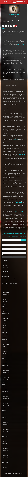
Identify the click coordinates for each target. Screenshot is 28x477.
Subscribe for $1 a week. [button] (8, 86)
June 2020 (5, 441)
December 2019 (6, 455)
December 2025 (6, 292)
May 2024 (5, 330)
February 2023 (5, 365)
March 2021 (5, 419)
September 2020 (6, 434)
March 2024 (5, 334)
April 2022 (5, 389)
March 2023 (5, 363)
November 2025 (6, 294)
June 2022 (5, 384)
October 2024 (5, 318)
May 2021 (5, 415)
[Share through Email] (11, 26)
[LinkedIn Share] (8, 26)
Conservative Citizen (7, 263)
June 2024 (5, 327)
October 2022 (5, 374)
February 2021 (5, 422)
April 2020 (5, 445)
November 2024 (6, 315)
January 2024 (5, 339)
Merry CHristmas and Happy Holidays (10, 283)
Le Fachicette (5, 267)
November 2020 (6, 429)
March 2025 (5, 308)
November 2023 (6, 344)
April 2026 (5, 289)
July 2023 (5, 353)
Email (3, 250)
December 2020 (6, 427)
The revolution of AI (7, 281)
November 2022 (6, 372)
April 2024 (5, 332)
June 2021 (5, 412)
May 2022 (5, 386)
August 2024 (5, 322)
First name (4, 243)
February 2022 (5, 393)
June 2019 (5, 467)
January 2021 (5, 424)
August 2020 (5, 436)
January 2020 (5, 453)
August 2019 (5, 462)
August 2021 (5, 408)
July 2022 (5, 382)
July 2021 (5, 410)
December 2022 (6, 370)
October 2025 (5, 296)
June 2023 (5, 356)
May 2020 (5, 443)
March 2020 (5, 448)
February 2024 (5, 337)
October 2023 (5, 346)
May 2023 (5, 358)
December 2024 (6, 313)
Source (3, 28)
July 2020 (5, 438)
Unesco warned (19, 202)
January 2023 (5, 367)
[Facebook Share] (3, 26)
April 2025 (5, 306)
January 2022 (5, 396)
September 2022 (6, 377)
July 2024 (5, 325)
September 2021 (6, 405)
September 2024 (6, 320)
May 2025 (5, 304)
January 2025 (5, 311)
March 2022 (5, 391)
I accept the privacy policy (7, 254)
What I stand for (14, 14)
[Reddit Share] (14, 26)
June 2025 (5, 301)
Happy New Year (6, 276)
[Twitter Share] (6, 26)
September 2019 (6, 460)
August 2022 (5, 379)
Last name (4, 247)
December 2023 (6, 341)
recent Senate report (19, 211)
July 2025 (5, 299)
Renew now (18, 1)
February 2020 (5, 450)
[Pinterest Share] (16, 26)
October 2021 (5, 403)
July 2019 (5, 464)
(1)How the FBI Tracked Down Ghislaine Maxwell (16, 236)
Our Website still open (7, 274)
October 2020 (5, 431)
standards (16, 139)
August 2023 (5, 351)
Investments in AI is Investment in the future (11, 278)
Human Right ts (6, 265)
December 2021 (6, 398)
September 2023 (6, 348)
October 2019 (5, 457)
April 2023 (5, 360)
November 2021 (6, 401)
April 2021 (5, 417)
